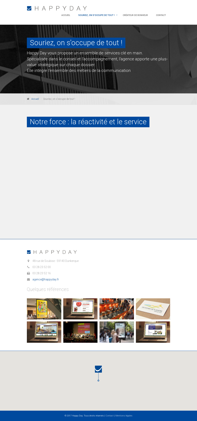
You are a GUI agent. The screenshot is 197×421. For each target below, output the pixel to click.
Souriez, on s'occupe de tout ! (96, 15)
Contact (161, 15)
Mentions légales (123, 415)
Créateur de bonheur (135, 15)
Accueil (65, 15)
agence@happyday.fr (45, 279)
